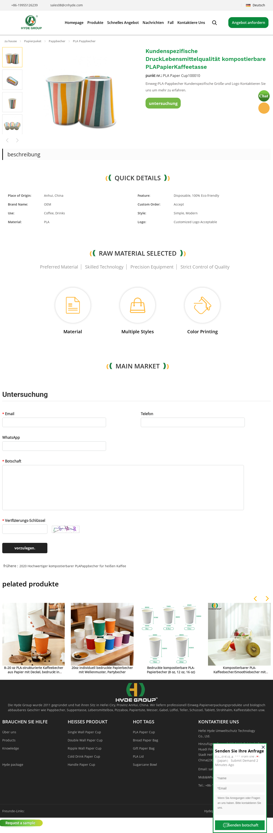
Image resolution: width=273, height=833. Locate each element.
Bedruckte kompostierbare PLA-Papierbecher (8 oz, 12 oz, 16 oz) (171, 670)
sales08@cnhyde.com (66, 5)
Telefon (147, 413)
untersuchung (163, 103)
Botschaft (11, 461)
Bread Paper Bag (145, 740)
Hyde (264, 108)
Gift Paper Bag (144, 748)
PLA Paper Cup (144, 732)
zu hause (11, 41)
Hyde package (12, 764)
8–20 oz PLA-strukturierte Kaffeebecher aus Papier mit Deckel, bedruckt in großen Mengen (33, 672)
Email (8, 413)
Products (9, 740)
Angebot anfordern (248, 22)
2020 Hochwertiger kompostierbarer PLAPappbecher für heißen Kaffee (72, 566)
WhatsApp (11, 437)
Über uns (9, 732)
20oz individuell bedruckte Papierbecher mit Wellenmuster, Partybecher (102, 670)
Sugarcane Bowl (145, 764)
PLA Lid (138, 756)
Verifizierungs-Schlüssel (23, 520)
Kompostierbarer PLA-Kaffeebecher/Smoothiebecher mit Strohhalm (239, 672)
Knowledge (10, 748)
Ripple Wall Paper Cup (85, 748)
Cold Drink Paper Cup (84, 756)
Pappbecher (57, 41)
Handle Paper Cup (81, 764)
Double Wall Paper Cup (85, 740)
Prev (7, 139)
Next (17, 139)
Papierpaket (32, 41)
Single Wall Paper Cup (84, 732)
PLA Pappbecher (84, 41)
